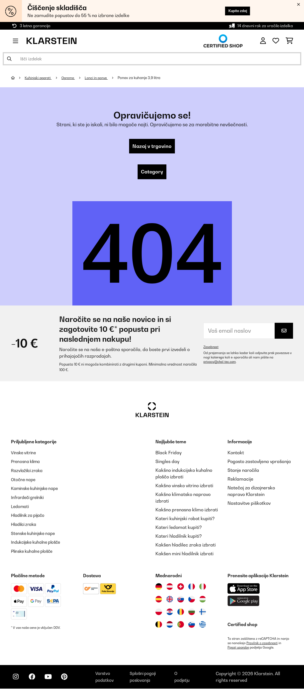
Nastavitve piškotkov (249, 504)
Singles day (167, 462)
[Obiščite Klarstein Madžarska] (202, 600)
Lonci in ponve (100, 77)
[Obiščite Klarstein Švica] (180, 588)
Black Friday (168, 454)
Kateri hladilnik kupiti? (178, 537)
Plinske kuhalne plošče (34, 550)
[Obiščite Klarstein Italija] (202, 588)
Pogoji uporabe (239, 649)
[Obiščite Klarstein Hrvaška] (169, 613)
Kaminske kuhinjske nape (37, 489)
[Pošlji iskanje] (9, 58)
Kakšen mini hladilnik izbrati (184, 555)
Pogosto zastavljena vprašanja (259, 462)
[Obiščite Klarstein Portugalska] (180, 625)
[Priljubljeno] (275, 41)
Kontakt (236, 454)
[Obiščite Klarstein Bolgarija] (191, 613)
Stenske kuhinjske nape (35, 533)
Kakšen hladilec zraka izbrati (185, 546)
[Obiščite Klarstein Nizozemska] (169, 625)
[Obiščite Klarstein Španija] (158, 600)
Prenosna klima (27, 462)
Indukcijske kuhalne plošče (38, 542)
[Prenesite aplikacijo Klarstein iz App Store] (244, 590)
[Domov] (18, 77)
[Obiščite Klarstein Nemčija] (158, 588)
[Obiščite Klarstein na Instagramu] (16, 679)
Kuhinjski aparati (39, 77)
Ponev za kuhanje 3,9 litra (144, 77)
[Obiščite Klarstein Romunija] (180, 613)
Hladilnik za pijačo (30, 515)
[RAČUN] (263, 41)
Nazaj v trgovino (152, 146)
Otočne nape (24, 480)
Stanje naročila (243, 471)
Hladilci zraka (25, 524)
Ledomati (21, 506)
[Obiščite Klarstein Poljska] (158, 613)
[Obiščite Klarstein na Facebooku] (34, 679)
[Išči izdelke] (152, 58)
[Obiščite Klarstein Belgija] (158, 625)
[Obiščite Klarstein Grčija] (202, 626)
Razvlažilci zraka (28, 471)
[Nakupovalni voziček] (289, 41)
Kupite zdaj (234, 11)
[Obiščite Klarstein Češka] (191, 600)
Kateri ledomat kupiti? (178, 528)
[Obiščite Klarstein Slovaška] (180, 600)
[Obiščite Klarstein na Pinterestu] (69, 679)
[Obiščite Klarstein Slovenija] (191, 625)
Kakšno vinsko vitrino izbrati (184, 487)
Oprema (71, 77)
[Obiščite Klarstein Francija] (191, 588)
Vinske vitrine (25, 454)
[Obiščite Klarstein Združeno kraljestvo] (169, 600)
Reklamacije (240, 480)
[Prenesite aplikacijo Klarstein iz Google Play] (244, 602)
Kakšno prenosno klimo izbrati (186, 511)
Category (152, 173)
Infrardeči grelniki (29, 498)
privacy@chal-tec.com (220, 363)
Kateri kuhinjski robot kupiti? (185, 520)
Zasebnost (211, 348)
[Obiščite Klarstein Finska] (202, 613)
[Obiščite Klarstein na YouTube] (51, 679)
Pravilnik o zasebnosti (262, 644)
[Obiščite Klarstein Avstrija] (169, 588)
